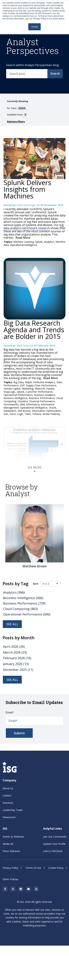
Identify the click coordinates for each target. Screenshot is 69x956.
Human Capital (12, 388)
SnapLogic (9, 391)
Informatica (32, 404)
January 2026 (16, 664)
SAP (22, 385)
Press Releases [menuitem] (11, 851)
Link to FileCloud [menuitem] (52, 851)
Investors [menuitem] (8, 802)
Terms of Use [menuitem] (33, 867)
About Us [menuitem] (8, 788)
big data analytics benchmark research (34, 226)
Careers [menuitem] (7, 795)
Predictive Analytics (44, 382)
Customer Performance (39, 391)
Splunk (39, 241)
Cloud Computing (20, 609)
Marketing (27, 388)
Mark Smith (23, 345)
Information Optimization (46, 410)
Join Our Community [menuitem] (54, 836)
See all (12, 624)
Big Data (18, 382)
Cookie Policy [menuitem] (56, 867)
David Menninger (26, 205)
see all (12, 679)
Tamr (28, 414)
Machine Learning (23, 241)
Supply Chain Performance (41, 385)
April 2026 (14, 646)
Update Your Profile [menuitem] (54, 843)
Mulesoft (40, 388)
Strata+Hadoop (51, 414)
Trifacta (36, 414)
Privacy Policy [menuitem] (10, 867)
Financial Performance (42, 401)
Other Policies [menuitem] (11, 879)
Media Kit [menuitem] (8, 843)
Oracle (52, 407)
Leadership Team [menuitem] (13, 810)
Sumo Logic (16, 414)
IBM (22, 404)
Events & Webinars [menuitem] (13, 836)
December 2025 (18, 669)
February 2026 (17, 658)
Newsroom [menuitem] (9, 817)
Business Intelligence (15, 398)
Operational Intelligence (23, 245)
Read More (22, 238)
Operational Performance (18, 395)
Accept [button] (34, 27)
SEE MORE (35, 469)
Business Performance (42, 398)
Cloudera (23, 401)
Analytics (49, 241)
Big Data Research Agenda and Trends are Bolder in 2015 (34, 329)
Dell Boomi (24, 410)
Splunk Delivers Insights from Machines (27, 189)
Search (55, 73)
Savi (6, 414)
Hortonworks (11, 404)
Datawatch (10, 410)
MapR (28, 382)
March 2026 (15, 652)
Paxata (50, 388)
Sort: (36, 583)
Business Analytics (44, 395)
